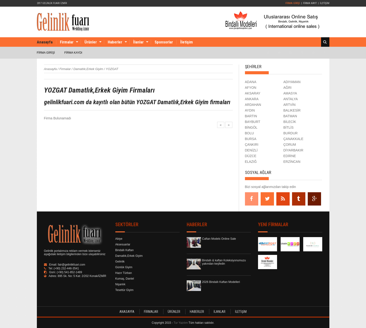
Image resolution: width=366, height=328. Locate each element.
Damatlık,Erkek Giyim (129, 256)
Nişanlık (120, 284)
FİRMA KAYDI (73, 52)
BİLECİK (289, 122)
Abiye (118, 238)
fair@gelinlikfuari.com (71, 264)
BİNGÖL (251, 127)
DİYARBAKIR (293, 150)
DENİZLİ (251, 150)
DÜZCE (250, 156)
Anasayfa (45, 42)
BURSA (250, 139)
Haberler (115, 42)
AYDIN (250, 110)
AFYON (250, 87)
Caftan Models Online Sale (219, 238)
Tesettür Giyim (124, 290)
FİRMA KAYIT (310, 3)
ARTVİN (289, 105)
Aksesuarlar (122, 244)
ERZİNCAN (292, 162)
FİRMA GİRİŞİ (292, 3)
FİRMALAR (151, 312)
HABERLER (197, 312)
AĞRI (287, 87)
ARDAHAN (253, 105)
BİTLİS (288, 127)
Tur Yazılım (181, 322)
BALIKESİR (292, 110)
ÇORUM (289, 144)
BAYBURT (252, 122)
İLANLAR (219, 312)
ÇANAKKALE (293, 139)
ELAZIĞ (251, 162)
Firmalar (66, 42)
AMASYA (290, 93)
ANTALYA (290, 99)
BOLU (249, 133)
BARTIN (251, 116)
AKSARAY (252, 93)
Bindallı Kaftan (124, 250)
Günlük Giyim (123, 267)
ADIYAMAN (292, 82)
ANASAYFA (126, 312)
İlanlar (138, 42)
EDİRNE (289, 156)
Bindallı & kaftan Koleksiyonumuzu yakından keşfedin (224, 262)
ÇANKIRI (252, 144)
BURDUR (290, 133)
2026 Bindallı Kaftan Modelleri (221, 282)
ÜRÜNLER (174, 312)
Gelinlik (120, 261)
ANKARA (252, 99)
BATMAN (290, 116)
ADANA (250, 82)
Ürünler (90, 42)
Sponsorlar (164, 42)
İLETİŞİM (324, 3)
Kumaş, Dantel (124, 278)
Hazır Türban (123, 273)
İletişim (186, 42)
